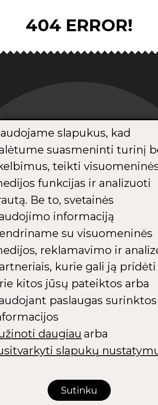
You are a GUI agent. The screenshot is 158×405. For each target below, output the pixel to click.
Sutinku (79, 391)
